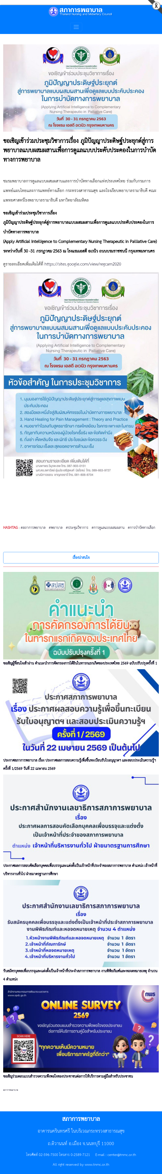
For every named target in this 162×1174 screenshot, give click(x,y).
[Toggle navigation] (76, 27)
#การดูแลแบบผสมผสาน (108, 527)
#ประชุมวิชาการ (77, 527)
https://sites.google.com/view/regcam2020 (82, 264)
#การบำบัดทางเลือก (141, 527)
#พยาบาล (56, 527)
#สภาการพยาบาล (33, 527)
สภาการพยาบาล (10, 1090)
